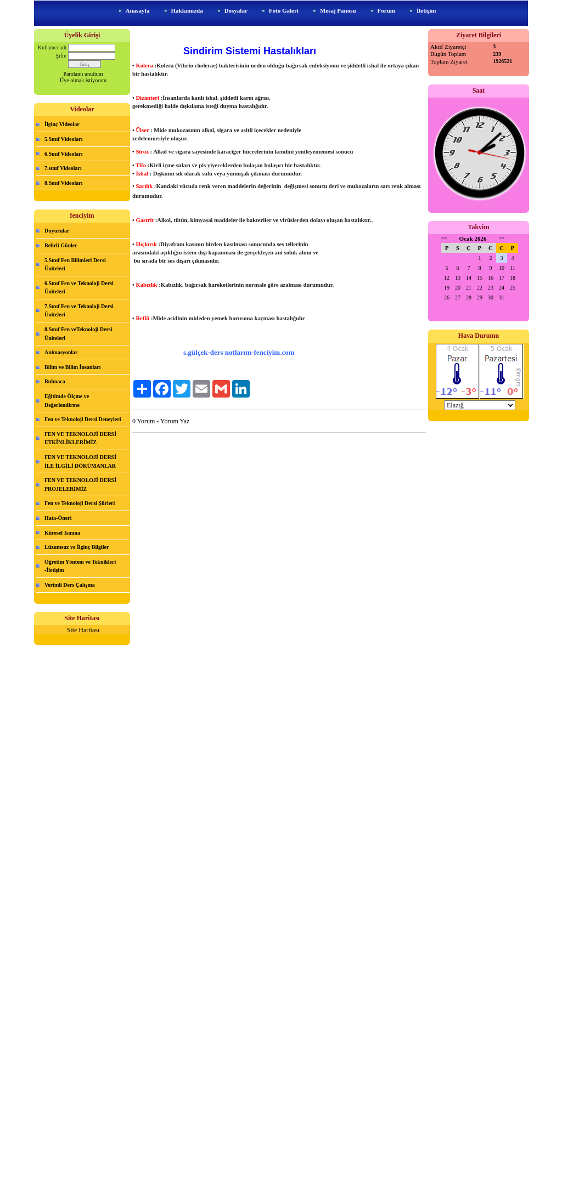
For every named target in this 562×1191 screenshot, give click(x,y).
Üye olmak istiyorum (83, 80)
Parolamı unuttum (83, 74)
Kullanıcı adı (52, 47)
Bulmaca (54, 381)
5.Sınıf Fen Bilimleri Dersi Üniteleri (75, 264)
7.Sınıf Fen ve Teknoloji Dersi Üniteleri (79, 310)
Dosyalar (236, 10)
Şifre (61, 56)
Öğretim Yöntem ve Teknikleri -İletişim (80, 566)
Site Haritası (83, 630)
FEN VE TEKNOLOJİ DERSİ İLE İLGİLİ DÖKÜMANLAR (80, 461)
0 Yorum (143, 421)
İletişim (426, 10)
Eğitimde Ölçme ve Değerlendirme (66, 400)
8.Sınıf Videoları (63, 183)
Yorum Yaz (174, 421)
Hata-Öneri (57, 518)
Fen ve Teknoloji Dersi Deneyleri (82, 419)
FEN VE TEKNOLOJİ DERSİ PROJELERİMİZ (80, 484)
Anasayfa (138, 10)
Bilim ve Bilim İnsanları (72, 367)
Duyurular (57, 231)
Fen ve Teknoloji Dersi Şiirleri (79, 503)
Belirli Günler (60, 245)
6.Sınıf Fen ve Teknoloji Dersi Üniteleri (79, 287)
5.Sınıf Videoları (63, 139)
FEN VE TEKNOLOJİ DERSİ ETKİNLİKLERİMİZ (80, 438)
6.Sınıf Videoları (63, 154)
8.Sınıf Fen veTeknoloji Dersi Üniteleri (78, 333)
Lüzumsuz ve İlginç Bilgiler (76, 547)
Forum (386, 10)
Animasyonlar (61, 352)
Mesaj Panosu (338, 10)
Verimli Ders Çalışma (69, 585)
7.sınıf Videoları (63, 168)
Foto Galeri (284, 10)
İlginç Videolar (62, 124)
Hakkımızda (187, 10)
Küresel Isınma (62, 533)
